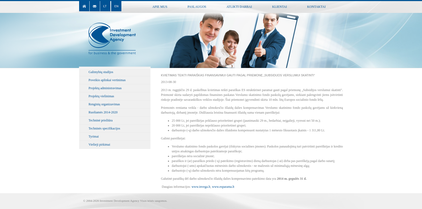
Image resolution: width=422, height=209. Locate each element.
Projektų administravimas (105, 88)
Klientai (279, 7)
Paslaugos (197, 7)
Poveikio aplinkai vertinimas (107, 80)
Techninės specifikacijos (104, 128)
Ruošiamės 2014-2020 (103, 112)
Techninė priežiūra (100, 120)
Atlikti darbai (239, 7)
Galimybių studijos (101, 72)
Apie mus (159, 7)
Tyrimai (94, 136)
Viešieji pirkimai (99, 144)
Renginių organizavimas (104, 104)
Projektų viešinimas (101, 96)
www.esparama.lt (223, 187)
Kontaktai (316, 7)
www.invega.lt (201, 187)
